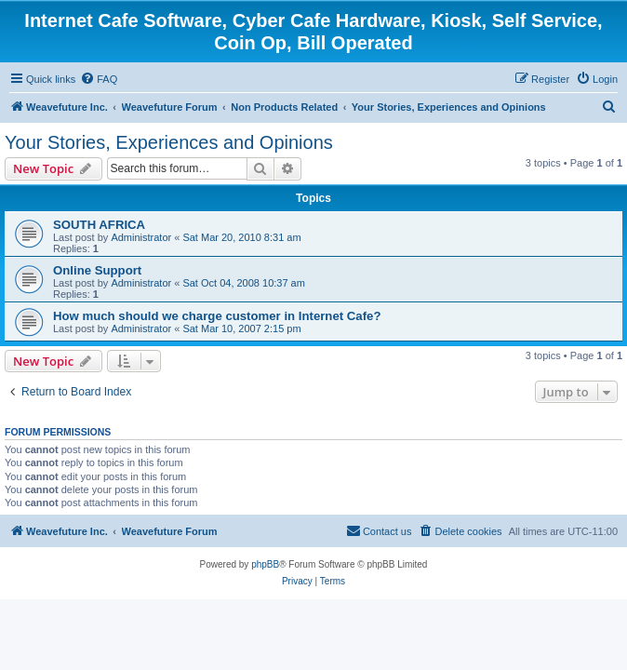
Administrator (141, 237)
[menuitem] (98, 79)
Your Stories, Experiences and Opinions (169, 142)
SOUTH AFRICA (99, 225)
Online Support (97, 270)
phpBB (265, 564)
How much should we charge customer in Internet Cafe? (216, 316)
